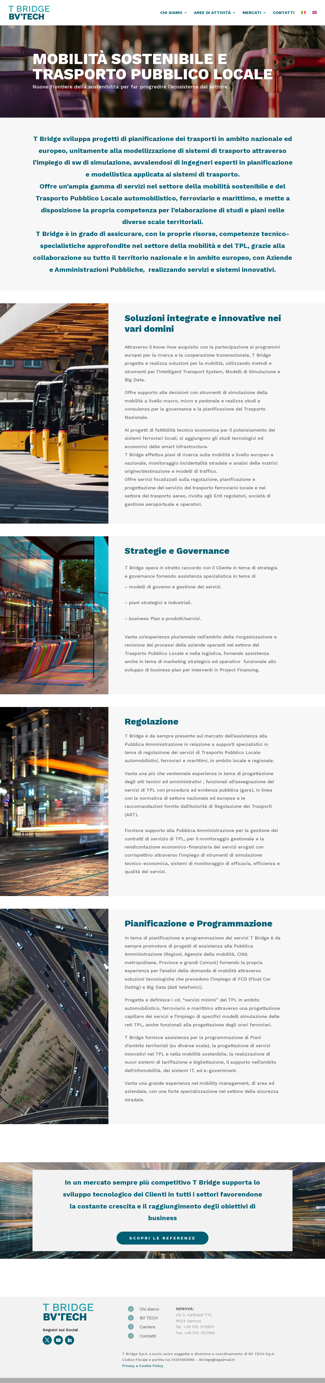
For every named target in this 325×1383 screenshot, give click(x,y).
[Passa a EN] (314, 18)
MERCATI (251, 13)
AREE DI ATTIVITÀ (212, 13)
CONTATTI (284, 13)
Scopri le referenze (162, 1238)
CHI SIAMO (171, 13)
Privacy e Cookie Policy (142, 1366)
